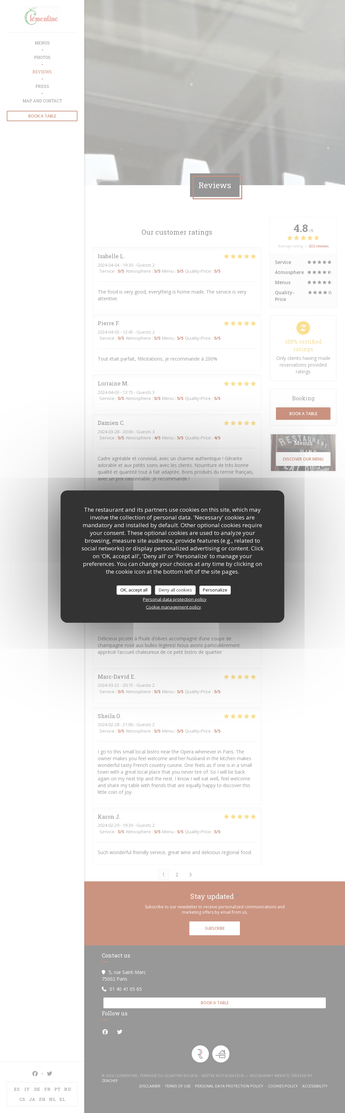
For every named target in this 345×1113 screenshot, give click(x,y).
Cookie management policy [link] (173, 607)
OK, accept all (134, 590)
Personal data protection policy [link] (175, 599)
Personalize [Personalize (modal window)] (215, 590)
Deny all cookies (175, 590)
